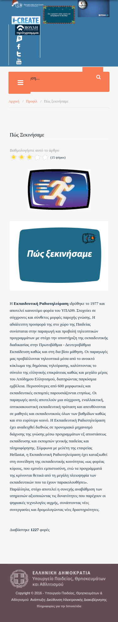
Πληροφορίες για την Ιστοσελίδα (59, 606)
